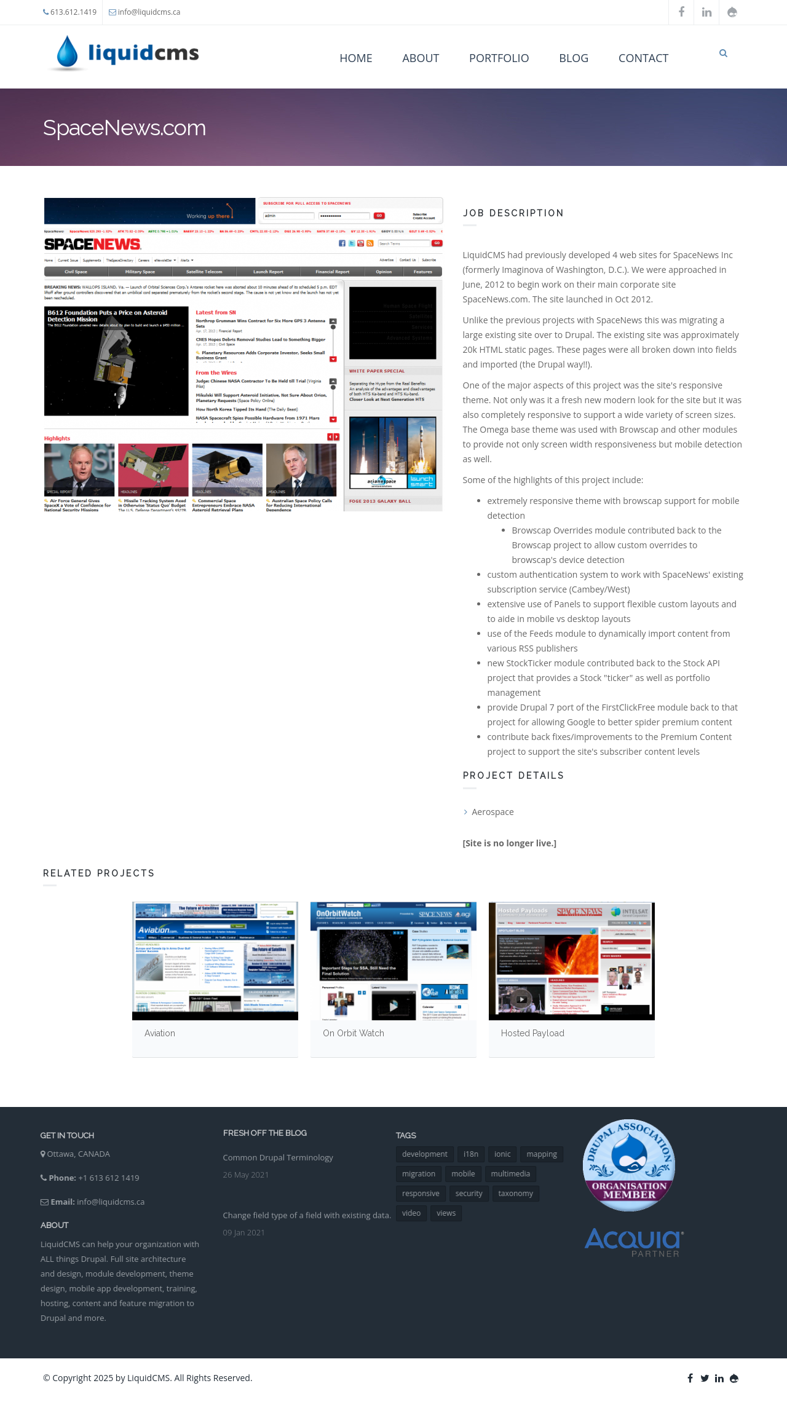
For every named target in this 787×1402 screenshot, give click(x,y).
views (454, 1213)
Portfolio (499, 57)
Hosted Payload (532, 1033)
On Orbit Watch (353, 1033)
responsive (429, 1193)
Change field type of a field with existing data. (307, 1207)
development (433, 1154)
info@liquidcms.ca (149, 12)
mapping (549, 1154)
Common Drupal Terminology (278, 1150)
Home (355, 57)
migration (426, 1173)
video (419, 1213)
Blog (573, 57)
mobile (471, 1173)
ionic (510, 1154)
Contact (643, 57)
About (420, 57)
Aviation (159, 1033)
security (476, 1193)
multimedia (518, 1173)
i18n (478, 1154)
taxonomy (523, 1193)
